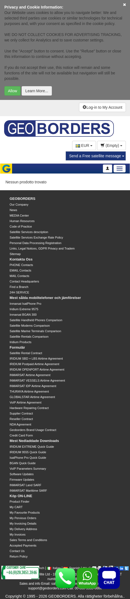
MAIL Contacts (19, 276)
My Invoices (18, 534)
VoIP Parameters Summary (28, 468)
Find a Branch (19, 287)
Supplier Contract (21, 413)
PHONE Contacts (21, 265)
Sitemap (15, 254)
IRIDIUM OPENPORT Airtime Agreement (37, 369)
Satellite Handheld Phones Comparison (36, 320)
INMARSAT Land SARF (25, 485)
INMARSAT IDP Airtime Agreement (33, 386)
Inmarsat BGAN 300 (23, 314)
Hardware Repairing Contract (29, 408)
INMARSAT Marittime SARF (28, 490)
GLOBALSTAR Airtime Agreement (32, 397)
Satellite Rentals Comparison (29, 336)
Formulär (17, 347)
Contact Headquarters (24, 281)
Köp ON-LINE (21, 496)
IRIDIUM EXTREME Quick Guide (32, 446)
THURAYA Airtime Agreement (29, 391)
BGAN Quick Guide (23, 463)
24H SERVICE (19, 292)
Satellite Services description (29, 232)
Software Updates (21, 474)
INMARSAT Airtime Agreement (30, 375)
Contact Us (17, 551)
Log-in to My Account (102, 107)
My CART (16, 507)
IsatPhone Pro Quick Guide (28, 457)
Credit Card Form (21, 435)
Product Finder (19, 501)
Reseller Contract (21, 419)
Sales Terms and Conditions (28, 540)
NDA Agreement (20, 424)
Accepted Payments (23, 545)
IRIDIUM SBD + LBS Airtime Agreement (36, 358)
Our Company (19, 204)
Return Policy (18, 556)
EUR (84, 145)
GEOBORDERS (22, 199)
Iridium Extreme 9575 (24, 309)
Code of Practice (21, 226)
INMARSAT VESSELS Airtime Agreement (37, 380)
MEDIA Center (19, 215)
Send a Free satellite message (96, 156)
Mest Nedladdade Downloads (34, 441)
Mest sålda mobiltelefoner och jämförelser (45, 298)
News (13, 210)
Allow (12, 91)
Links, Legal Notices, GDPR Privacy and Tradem (42, 248)
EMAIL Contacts (20, 270)
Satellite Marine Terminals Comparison (35, 331)
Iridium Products (20, 342)
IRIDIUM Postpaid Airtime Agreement (34, 364)
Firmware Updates (22, 479)
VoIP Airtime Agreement (25, 402)
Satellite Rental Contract (26, 353)
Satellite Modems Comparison (30, 325)
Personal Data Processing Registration (35, 243)
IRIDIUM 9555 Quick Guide (28, 452)
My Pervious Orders (23, 518)
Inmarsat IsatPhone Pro (25, 303)
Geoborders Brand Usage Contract (33, 430)
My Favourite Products (25, 512)
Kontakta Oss (21, 259)
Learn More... (36, 91)
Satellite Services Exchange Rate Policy (36, 237)
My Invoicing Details (23, 523)
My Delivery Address (23, 529)
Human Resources (22, 221)
